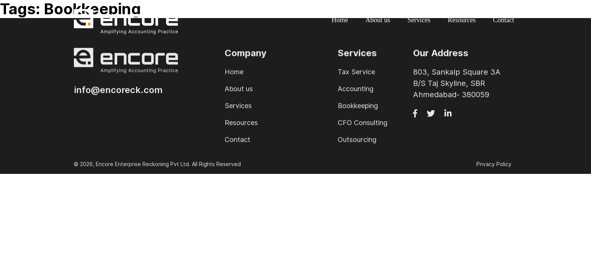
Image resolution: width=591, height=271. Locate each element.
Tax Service (356, 73)
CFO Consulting (362, 124)
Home (340, 20)
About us (378, 20)
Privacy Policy (493, 165)
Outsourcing (357, 141)
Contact (503, 20)
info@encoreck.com (118, 91)
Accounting (356, 90)
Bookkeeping (358, 107)
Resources (462, 20)
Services (418, 20)
